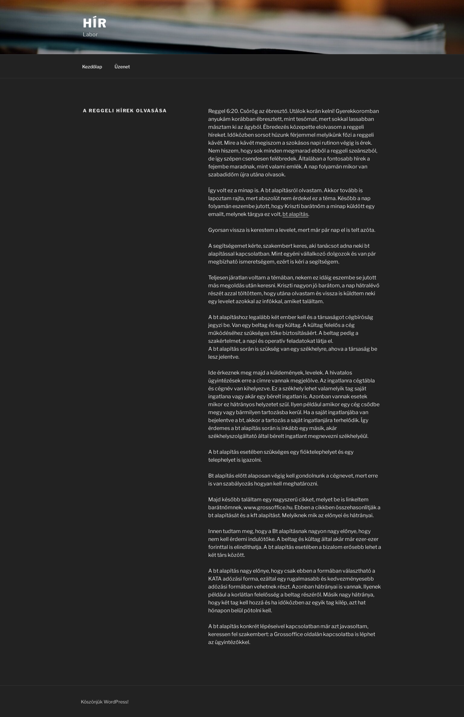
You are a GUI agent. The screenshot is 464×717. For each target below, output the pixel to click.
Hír (95, 23)
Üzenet (122, 66)
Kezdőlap (92, 66)
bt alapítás (295, 214)
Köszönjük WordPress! (104, 701)
